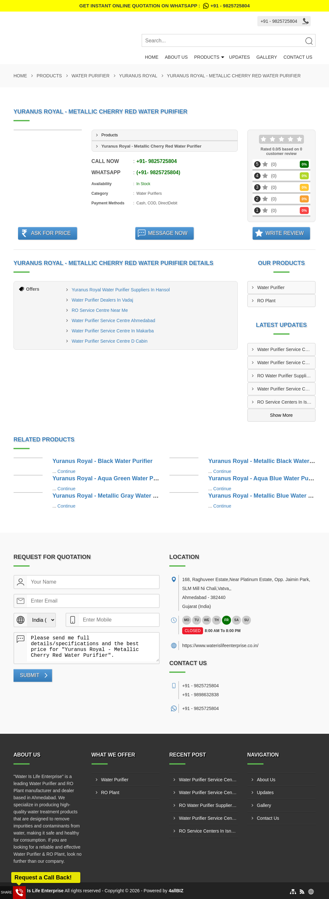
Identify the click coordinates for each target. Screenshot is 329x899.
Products (206, 57)
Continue (67, 471)
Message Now (168, 233)
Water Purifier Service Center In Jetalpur (286, 388)
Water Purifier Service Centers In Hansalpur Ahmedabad (286, 362)
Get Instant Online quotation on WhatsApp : (164, 5)
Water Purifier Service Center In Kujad (286, 349)
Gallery (266, 57)
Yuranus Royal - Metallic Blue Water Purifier (268, 495)
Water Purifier (91, 75)
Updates (239, 57)
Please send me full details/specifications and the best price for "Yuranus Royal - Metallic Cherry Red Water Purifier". (93, 647)
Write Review (284, 233)
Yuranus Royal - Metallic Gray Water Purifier (112, 495)
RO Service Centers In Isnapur (286, 402)
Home (151, 57)
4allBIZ (176, 890)
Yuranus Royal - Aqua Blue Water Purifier (264, 478)
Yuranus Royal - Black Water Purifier (102, 461)
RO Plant (266, 300)
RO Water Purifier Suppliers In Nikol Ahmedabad (286, 375)
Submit (29, 675)
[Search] (308, 40)
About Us (176, 57)
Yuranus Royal (138, 75)
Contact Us (297, 57)
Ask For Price (51, 233)
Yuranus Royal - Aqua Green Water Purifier (111, 478)
